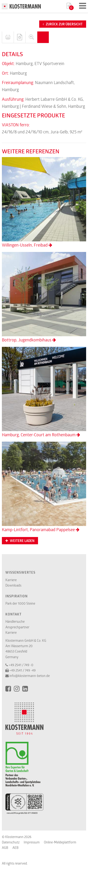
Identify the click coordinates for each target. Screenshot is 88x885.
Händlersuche (15, 621)
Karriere (11, 580)
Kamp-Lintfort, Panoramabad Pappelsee (44, 487)
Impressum (32, 842)
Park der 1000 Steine (20, 603)
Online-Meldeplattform (60, 842)
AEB (15, 847)
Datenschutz (10, 842)
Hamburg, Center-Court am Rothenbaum (44, 392)
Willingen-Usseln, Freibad (44, 202)
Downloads (13, 585)
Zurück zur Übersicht (63, 24)
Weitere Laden (19, 540)
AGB (5, 847)
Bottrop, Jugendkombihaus (44, 297)
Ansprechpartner (17, 627)
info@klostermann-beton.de (29, 675)
